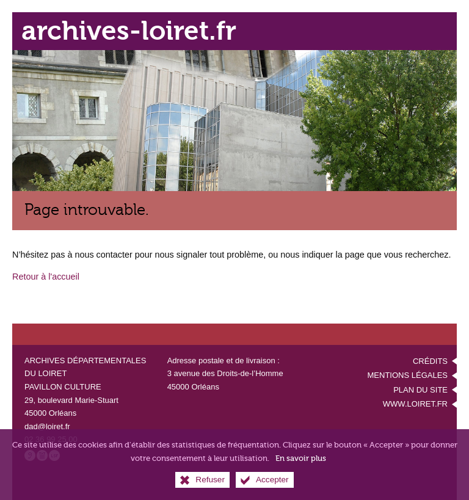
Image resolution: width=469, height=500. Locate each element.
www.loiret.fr (415, 403)
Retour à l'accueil (45, 276)
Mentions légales (408, 375)
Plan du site (420, 389)
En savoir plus (300, 458)
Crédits (430, 361)
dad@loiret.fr (47, 426)
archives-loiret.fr (128, 30)
